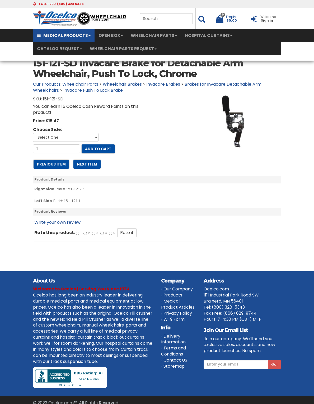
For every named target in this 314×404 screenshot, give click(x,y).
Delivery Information (173, 339)
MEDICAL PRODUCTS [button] (64, 35)
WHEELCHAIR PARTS (154, 35)
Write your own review (57, 222)
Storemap (174, 366)
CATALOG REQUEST (59, 49)
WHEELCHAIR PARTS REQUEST (123, 49)
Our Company (178, 289)
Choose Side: (47, 130)
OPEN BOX (111, 35)
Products (172, 295)
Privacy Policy (177, 313)
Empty (231, 16)
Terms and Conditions (173, 351)
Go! (274, 364)
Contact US (175, 360)
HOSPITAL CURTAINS (208, 35)
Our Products (46, 84)
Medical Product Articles (178, 304)
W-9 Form (174, 319)
